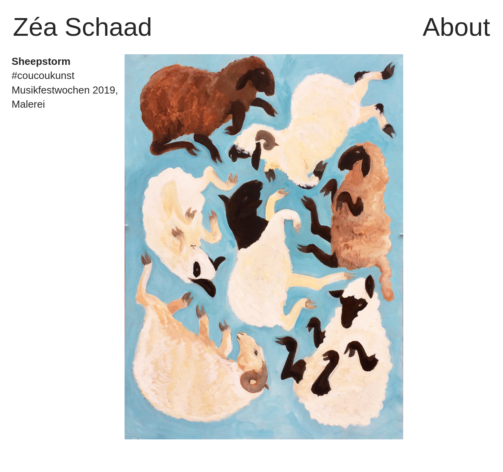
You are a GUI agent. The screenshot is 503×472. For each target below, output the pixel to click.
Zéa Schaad (82, 27)
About (456, 27)
